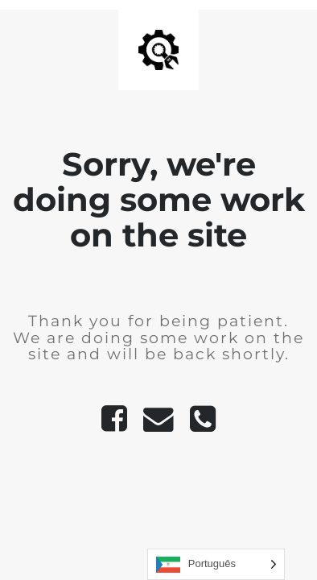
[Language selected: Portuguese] (216, 564)
